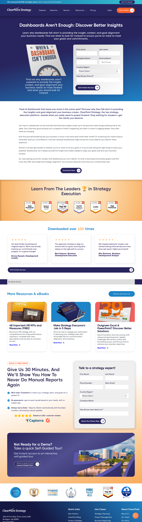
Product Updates (75, 521)
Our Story (125, 521)
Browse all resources (121, 294)
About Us (125, 514)
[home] (19, 10)
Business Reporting (103, 521)
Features (42, 10)
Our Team (125, 517)
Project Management (103, 517)
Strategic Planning (102, 514)
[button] (55, 11)
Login (109, 10)
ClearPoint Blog (74, 517)
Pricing (93, 10)
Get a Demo (73, 514)
